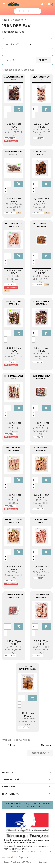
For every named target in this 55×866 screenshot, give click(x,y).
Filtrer (43, 60)
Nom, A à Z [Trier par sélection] (19, 60)
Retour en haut (40, 753)
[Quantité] (7, 109)
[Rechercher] (27, 11)
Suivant (46, 745)
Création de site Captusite (15, 857)
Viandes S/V (19, 44)
